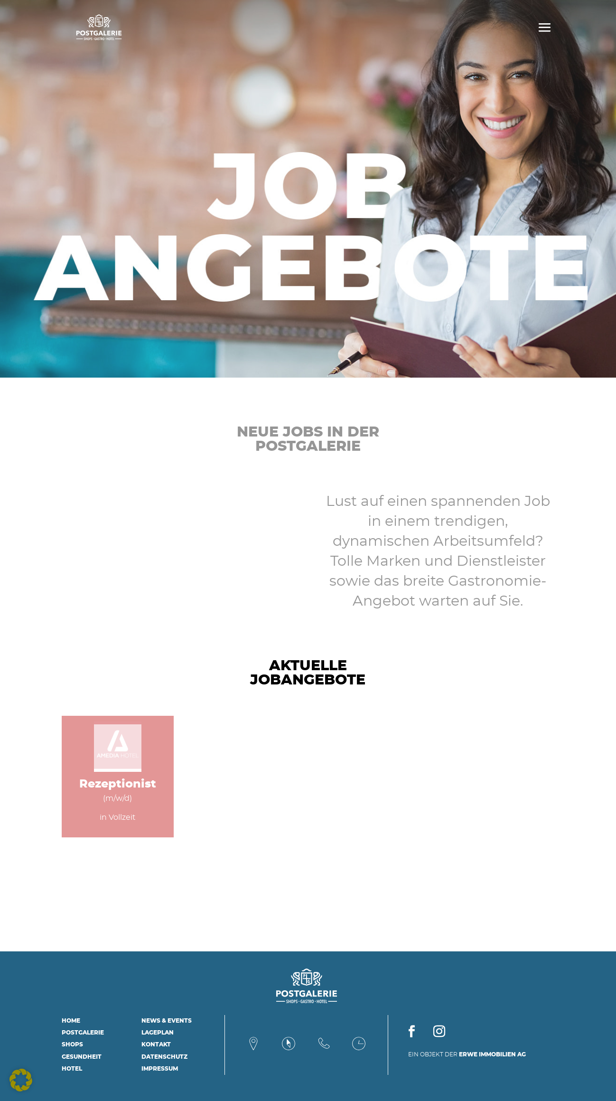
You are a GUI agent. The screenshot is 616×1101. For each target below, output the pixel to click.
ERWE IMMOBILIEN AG (492, 1054)
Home (71, 1021)
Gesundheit (82, 1057)
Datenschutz (164, 1057)
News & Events (166, 1021)
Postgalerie (83, 1032)
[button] (21, 1080)
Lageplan (157, 1032)
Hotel (72, 1069)
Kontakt (156, 1044)
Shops (72, 1044)
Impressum (159, 1069)
